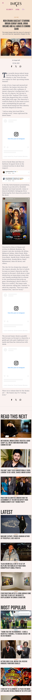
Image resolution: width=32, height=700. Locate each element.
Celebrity (9, 9)
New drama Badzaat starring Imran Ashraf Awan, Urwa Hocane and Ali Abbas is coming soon (16, 25)
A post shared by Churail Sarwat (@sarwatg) (16, 156)
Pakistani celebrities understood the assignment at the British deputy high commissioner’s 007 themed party (14, 500)
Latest (7, 512)
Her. (23, 9)
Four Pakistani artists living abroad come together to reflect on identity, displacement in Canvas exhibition (16, 595)
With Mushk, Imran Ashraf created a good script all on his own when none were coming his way (15, 443)
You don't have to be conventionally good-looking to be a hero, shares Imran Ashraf (16, 471)
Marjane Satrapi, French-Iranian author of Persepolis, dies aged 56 (15, 537)
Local (18, 9)
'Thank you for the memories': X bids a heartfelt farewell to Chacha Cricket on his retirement (15, 634)
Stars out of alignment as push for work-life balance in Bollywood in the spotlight (16, 690)
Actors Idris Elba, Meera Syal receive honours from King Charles (14, 662)
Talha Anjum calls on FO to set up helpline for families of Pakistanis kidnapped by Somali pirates (13, 566)
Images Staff (17, 60)
